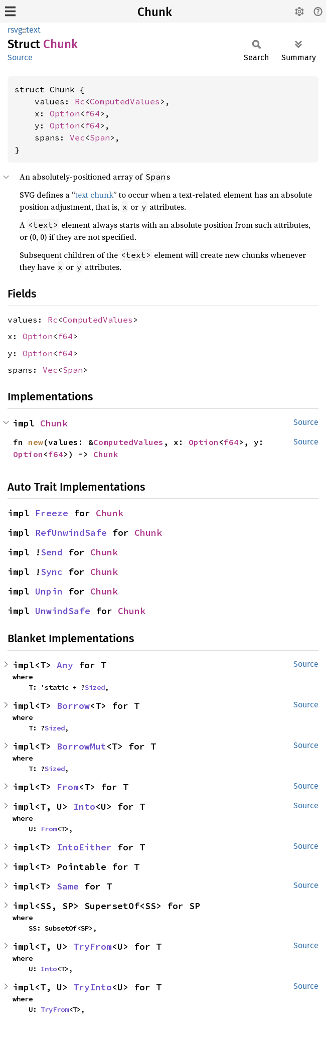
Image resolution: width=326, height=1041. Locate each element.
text (33, 30)
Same (68, 886)
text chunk (94, 194)
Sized (95, 687)
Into (84, 806)
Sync (52, 571)
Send (52, 552)
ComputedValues (125, 101)
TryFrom (92, 946)
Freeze (51, 513)
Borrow (73, 705)
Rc (80, 101)
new (35, 442)
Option (65, 113)
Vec (77, 137)
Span (100, 137)
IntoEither (84, 847)
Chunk (154, 12)
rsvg (15, 30)
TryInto (92, 987)
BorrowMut (81, 746)
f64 (92, 113)
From (68, 787)
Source (20, 57)
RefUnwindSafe (71, 532)
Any (65, 665)
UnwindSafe (62, 611)
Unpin (49, 591)
